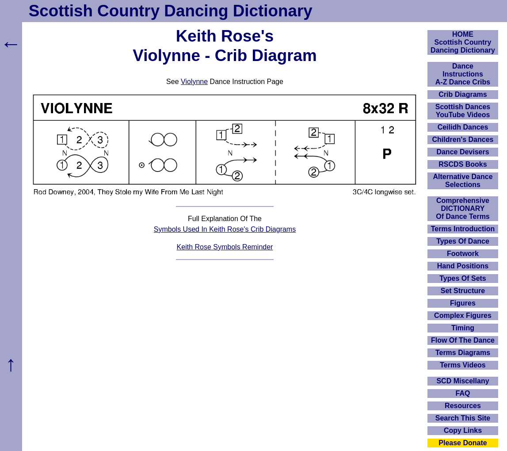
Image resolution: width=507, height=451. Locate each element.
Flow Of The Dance (463, 340)
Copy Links (463, 430)
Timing (462, 328)
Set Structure (463, 290)
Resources (463, 405)
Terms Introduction (463, 229)
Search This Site (463, 418)
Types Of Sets (462, 278)
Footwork (463, 253)
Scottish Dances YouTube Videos (462, 110)
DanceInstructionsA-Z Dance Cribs (462, 74)
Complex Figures (463, 315)
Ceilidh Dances (463, 127)
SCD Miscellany (462, 381)
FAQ (463, 393)
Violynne (194, 81)
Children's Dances (463, 139)
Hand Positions (462, 266)
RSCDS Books (462, 164)
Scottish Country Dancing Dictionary (171, 11)
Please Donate (462, 443)
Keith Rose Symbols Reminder (225, 247)
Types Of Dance (462, 241)
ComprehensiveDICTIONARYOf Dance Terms (463, 208)
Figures (463, 303)
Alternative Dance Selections (462, 180)
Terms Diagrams (462, 352)
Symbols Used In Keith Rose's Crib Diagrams (225, 229)
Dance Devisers (462, 152)
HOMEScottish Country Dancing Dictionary (463, 42)
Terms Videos (462, 365)
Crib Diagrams (462, 94)
